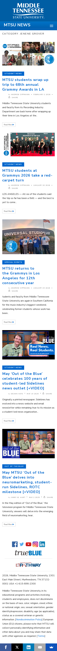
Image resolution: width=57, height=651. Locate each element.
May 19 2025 (33, 394)
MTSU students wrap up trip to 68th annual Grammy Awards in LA (25, 84)
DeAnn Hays (17, 394)
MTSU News (17, 25)
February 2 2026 (41, 94)
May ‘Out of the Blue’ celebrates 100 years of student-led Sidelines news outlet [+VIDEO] (24, 381)
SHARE (13, 98)
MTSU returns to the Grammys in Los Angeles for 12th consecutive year (21, 275)
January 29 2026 (41, 288)
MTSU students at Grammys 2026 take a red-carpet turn (27, 175)
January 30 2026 (41, 185)
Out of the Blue (14, 466)
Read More (8, 125)
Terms (41, 636)
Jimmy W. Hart (18, 497)
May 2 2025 (34, 497)
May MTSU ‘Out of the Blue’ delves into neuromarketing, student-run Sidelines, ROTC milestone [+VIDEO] (27, 482)
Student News (13, 73)
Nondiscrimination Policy (29, 619)
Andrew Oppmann (20, 94)
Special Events (13, 262)
